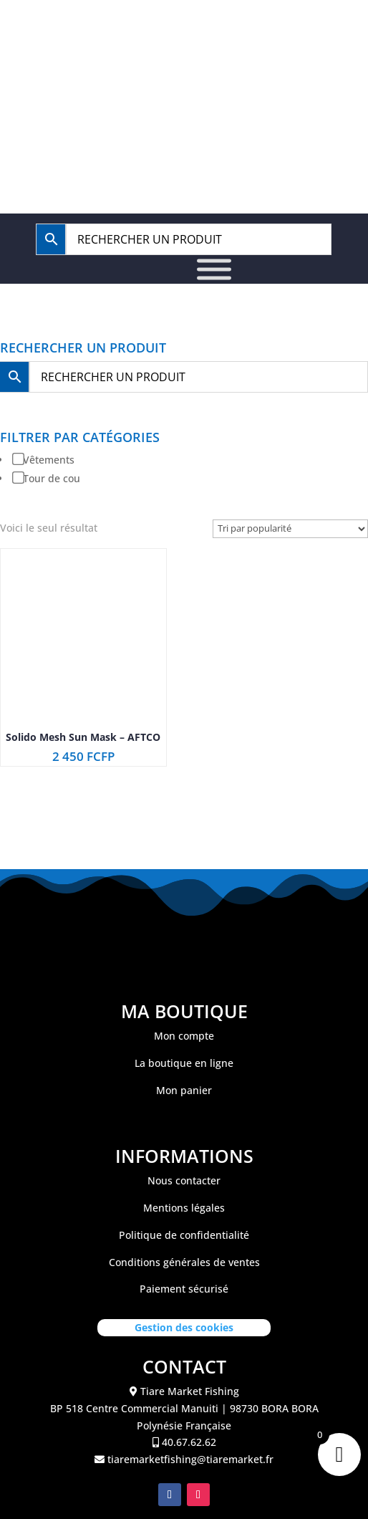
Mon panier (184, 1090)
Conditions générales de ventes (184, 1262)
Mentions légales (184, 1207)
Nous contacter (184, 1180)
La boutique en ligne (184, 1063)
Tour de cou (51, 478)
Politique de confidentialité (184, 1235)
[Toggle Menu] (214, 269)
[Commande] (290, 528)
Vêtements (48, 459)
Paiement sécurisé (184, 1288)
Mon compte (184, 1036)
